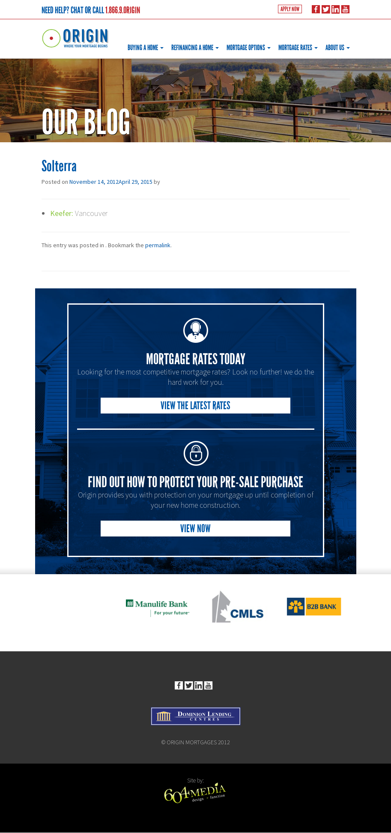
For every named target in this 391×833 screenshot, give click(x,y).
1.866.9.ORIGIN (122, 10)
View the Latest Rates (195, 405)
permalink (157, 245)
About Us (337, 48)
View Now (195, 528)
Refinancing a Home (195, 48)
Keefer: (62, 213)
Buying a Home (146, 48)
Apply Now (289, 9)
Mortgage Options (249, 48)
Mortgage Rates (298, 48)
